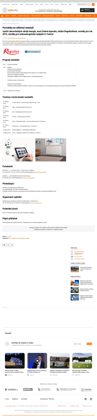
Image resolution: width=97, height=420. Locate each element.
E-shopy (56, 4)
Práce (36, 4)
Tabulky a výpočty (29, 4)
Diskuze (21, 4)
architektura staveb (90, 20)
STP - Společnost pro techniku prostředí (16, 38)
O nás (7, 399)
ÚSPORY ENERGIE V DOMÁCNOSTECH (79, 252)
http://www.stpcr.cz (37, 203)
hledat (12, 245)
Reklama (15, 399)
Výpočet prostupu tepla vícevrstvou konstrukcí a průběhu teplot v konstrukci (86, 282)
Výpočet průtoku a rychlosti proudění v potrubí (86, 289)
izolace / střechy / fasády (17, 20)
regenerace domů (71, 20)
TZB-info (4, 23)
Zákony (41, 4)
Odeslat (89, 344)
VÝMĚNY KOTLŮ (78, 254)
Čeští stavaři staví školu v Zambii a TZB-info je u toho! (86, 269)
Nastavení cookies (87, 406)
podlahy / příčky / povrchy (39, 20)
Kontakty (24, 399)
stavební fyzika (81, 20)
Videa (51, 4)
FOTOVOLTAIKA (78, 256)
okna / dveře (28, 20)
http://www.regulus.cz (41, 172)
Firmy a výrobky (6, 4)
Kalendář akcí (15, 4)
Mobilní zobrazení (62, 406)
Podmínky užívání (74, 406)
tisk (4, 245)
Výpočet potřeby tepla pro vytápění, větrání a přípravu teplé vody (86, 297)
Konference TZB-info (47, 399)
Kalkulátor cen (64, 4)
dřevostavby (62, 20)
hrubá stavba (6, 20)
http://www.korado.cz (29, 177)
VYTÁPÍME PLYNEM (79, 259)
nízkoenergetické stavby (52, 20)
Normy (46, 4)
